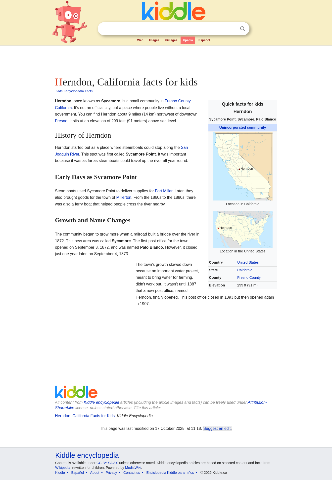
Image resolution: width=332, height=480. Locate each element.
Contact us (131, 473)
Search (242, 28)
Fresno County (249, 278)
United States (248, 262)
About (94, 473)
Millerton (123, 197)
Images (154, 40)
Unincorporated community (242, 127)
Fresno (61, 121)
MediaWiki (133, 468)
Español (204, 40)
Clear (232, 29)
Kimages (171, 40)
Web (140, 40)
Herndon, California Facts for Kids (85, 416)
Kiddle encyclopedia (101, 402)
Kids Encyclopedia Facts (74, 91)
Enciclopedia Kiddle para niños (170, 473)
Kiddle (60, 473)
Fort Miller (163, 191)
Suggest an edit (217, 428)
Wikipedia (62, 468)
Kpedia (188, 40)
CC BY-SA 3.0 (107, 463)
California (244, 270)
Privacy (111, 473)
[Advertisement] (165, 59)
